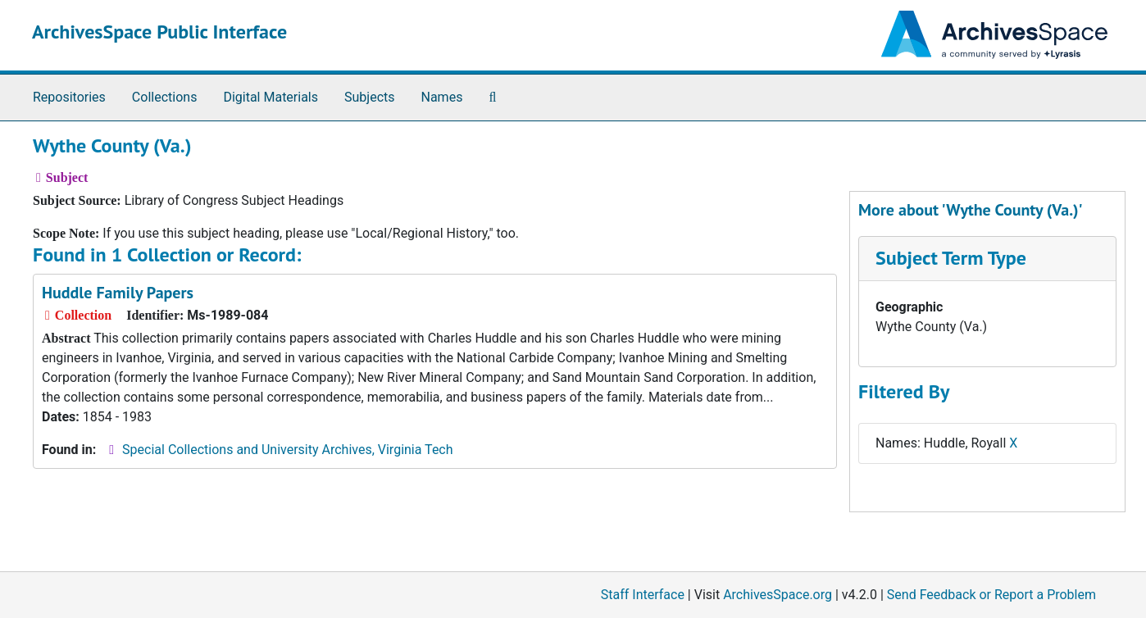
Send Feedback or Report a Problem (991, 594)
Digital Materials (270, 97)
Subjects (369, 97)
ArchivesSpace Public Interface (159, 31)
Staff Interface (642, 594)
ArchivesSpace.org (777, 594)
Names (442, 97)
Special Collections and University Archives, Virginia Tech (287, 449)
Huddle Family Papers (117, 292)
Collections (165, 97)
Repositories (69, 97)
